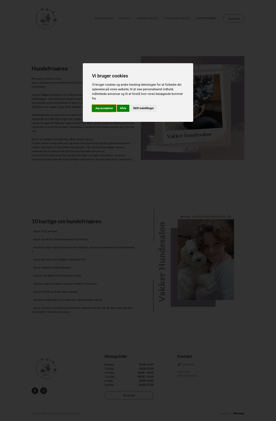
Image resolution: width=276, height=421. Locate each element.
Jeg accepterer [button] (104, 108)
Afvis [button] (123, 108)
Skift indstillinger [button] (143, 108)
